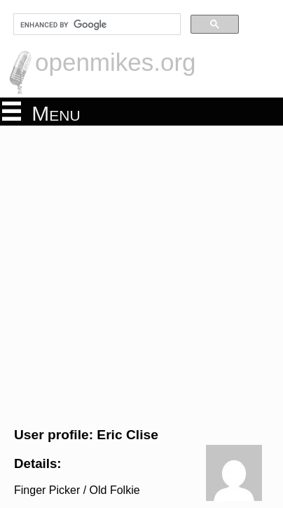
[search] (95, 25)
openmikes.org (115, 62)
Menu (41, 112)
